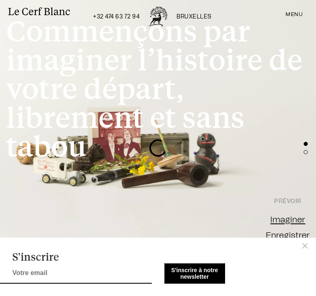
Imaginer (287, 219)
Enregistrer (288, 235)
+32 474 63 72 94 (116, 17)
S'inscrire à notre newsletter (194, 273)
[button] (306, 144)
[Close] (305, 246)
